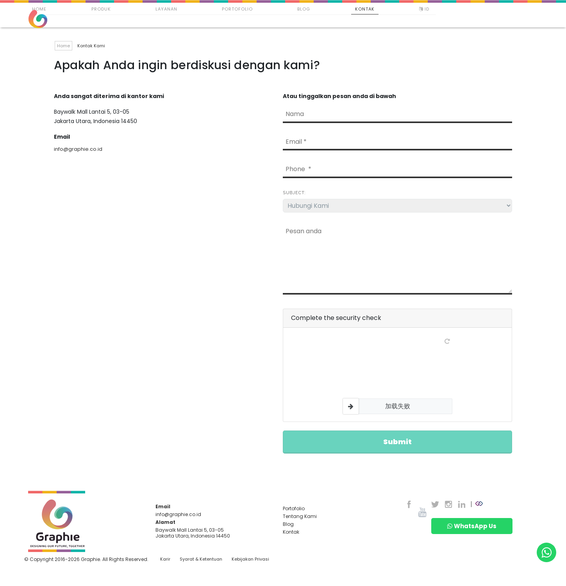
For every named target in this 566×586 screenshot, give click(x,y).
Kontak (365, 9)
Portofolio (237, 9)
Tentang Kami (300, 516)
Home (39, 9)
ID (425, 9)
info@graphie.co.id (78, 149)
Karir (165, 559)
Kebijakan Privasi (250, 559)
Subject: (294, 192)
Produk (101, 9)
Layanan (166, 9)
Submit (397, 442)
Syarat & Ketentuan (201, 559)
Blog (303, 9)
